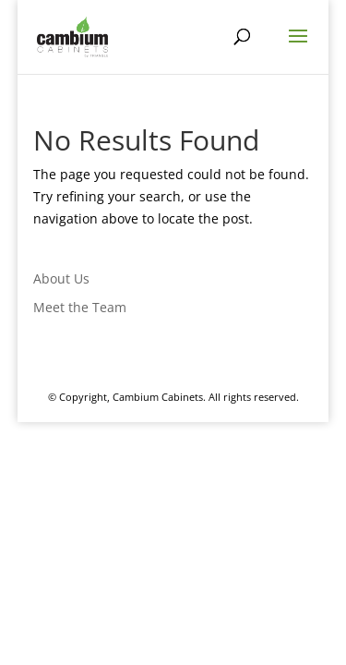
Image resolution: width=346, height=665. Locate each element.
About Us (61, 278)
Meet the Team (79, 307)
